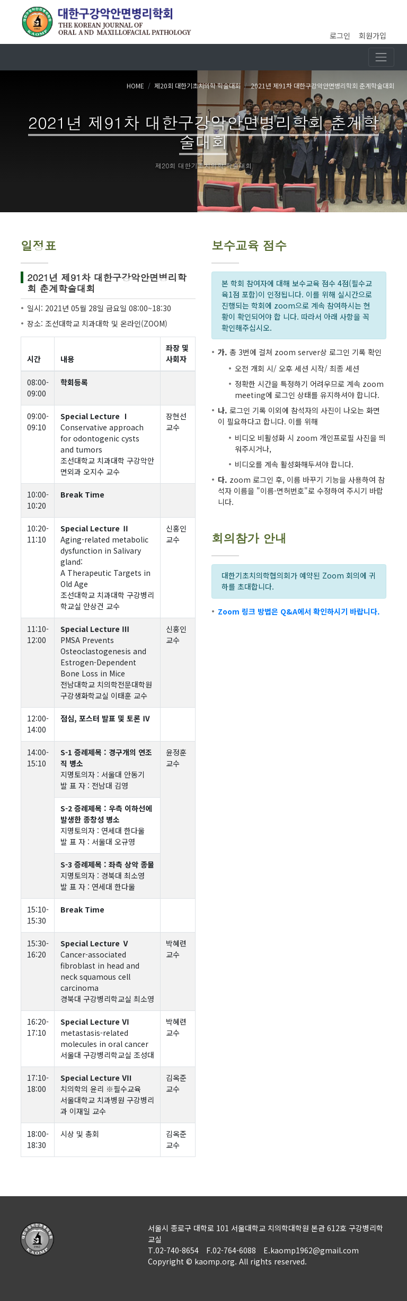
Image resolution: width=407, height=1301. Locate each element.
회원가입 (372, 35)
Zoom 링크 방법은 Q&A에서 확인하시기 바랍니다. (299, 611)
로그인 (340, 35)
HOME (135, 85)
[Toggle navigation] (381, 57)
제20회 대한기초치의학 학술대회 (197, 85)
